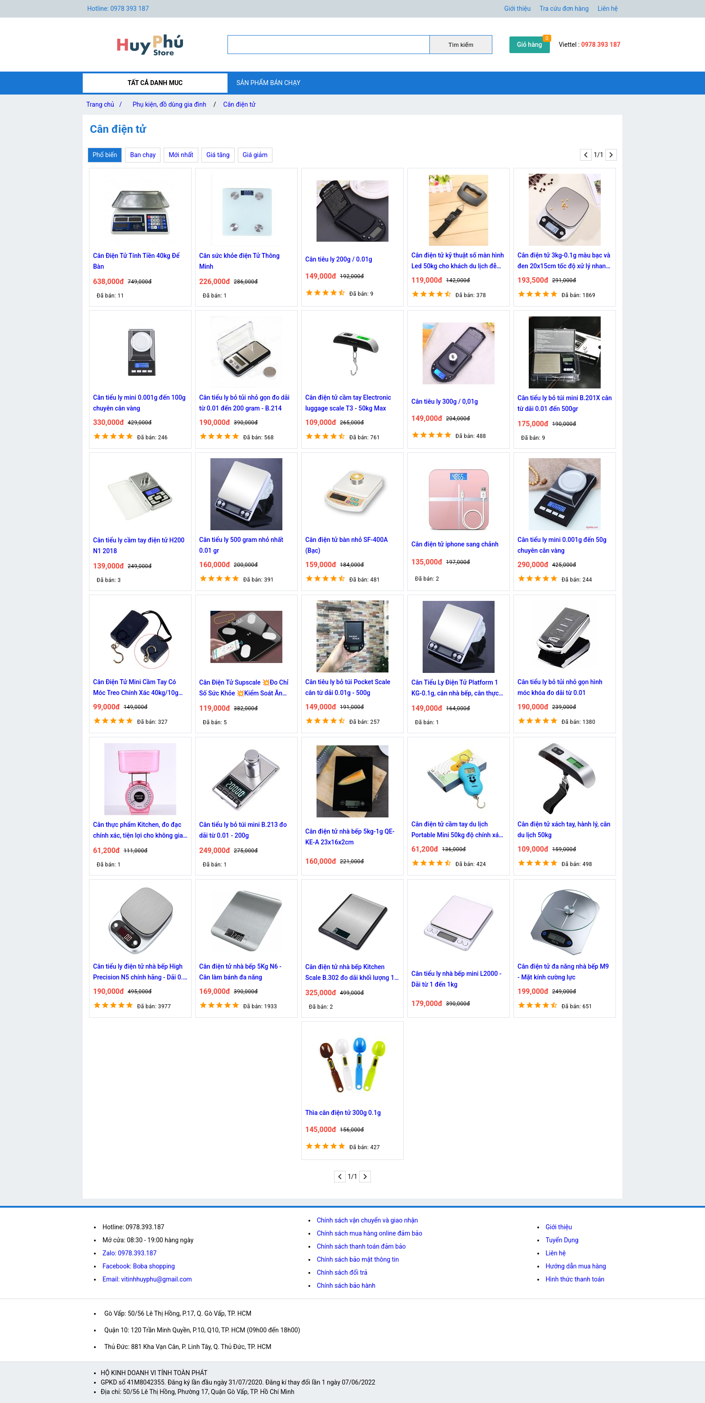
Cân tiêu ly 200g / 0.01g (338, 259)
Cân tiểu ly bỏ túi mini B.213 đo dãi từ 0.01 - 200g (243, 830)
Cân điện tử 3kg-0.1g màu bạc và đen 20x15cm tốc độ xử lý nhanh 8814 (564, 261)
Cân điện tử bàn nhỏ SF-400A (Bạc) (346, 545)
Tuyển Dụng (562, 1240)
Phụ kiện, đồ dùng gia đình (169, 104)
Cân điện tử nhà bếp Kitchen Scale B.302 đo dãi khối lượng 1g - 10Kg (351, 973)
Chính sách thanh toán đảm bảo (361, 1246)
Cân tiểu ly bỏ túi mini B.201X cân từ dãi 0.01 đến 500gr (565, 403)
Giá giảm (255, 154)
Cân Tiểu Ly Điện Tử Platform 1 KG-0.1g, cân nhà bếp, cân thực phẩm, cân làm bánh (455, 689)
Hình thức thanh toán (575, 1279)
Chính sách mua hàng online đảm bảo (369, 1233)
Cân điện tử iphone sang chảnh (455, 544)
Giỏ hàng (529, 44)
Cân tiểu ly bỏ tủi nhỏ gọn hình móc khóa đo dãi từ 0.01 (560, 687)
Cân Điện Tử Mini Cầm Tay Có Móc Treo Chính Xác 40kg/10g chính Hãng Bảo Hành (135, 688)
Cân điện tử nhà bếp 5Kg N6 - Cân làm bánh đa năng (240, 972)
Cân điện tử (239, 104)
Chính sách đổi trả (342, 1272)
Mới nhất (181, 154)
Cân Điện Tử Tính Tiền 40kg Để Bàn (136, 261)
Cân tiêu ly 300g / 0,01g (444, 401)
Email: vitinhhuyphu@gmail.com (147, 1279)
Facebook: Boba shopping (139, 1266)
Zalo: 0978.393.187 (129, 1253)
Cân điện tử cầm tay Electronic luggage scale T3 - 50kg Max (348, 403)
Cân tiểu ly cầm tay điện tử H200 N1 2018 (138, 546)
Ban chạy (143, 154)
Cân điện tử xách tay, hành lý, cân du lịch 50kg (564, 830)
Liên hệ (608, 8)
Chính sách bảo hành (346, 1285)
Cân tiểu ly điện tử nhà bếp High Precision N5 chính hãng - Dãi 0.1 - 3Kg (140, 973)
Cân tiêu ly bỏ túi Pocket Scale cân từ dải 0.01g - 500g (347, 687)
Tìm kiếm (460, 44)
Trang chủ (105, 104)
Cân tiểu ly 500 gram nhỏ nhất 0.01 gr (241, 545)
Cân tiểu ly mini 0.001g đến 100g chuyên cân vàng (139, 403)
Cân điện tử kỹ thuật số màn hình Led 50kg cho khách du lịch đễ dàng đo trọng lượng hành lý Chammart (457, 261)
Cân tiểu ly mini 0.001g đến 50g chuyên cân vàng (562, 545)
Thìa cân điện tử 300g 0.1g (343, 1112)
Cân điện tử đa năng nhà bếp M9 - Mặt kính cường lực (563, 972)
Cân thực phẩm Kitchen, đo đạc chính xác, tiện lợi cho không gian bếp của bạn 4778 (140, 831)
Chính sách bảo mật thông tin (358, 1259)
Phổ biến (105, 154)
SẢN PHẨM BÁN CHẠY (268, 82)
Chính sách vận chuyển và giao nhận (367, 1220)
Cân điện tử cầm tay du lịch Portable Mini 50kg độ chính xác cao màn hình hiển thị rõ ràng (456, 830)
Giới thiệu (517, 8)
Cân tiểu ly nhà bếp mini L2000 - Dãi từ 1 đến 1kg (456, 979)
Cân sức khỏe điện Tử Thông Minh (239, 261)
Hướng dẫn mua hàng (576, 1266)
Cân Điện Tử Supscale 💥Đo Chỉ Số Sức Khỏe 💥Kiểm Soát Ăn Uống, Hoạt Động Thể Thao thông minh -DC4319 (246, 689)
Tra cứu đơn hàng (564, 8)
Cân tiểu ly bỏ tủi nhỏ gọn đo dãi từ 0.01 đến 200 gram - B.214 (244, 403)
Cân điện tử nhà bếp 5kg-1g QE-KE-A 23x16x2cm (349, 837)
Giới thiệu (559, 1227)
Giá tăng (218, 154)
